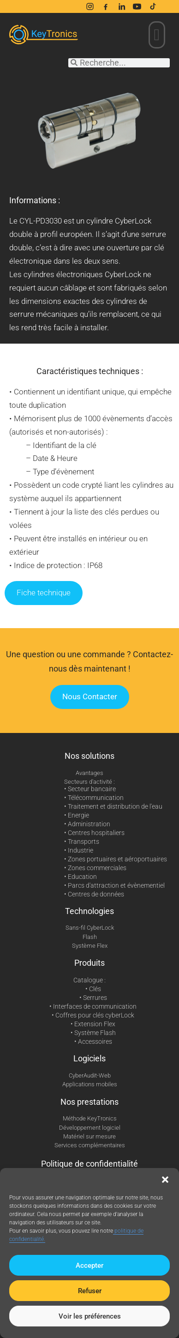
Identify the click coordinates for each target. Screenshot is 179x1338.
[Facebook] (105, 6)
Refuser (89, 1291)
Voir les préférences (90, 1316)
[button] (165, 1179)
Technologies (89, 911)
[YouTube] (137, 6)
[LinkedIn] (121, 6)
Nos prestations (89, 1102)
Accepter (89, 1265)
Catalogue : (89, 980)
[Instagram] (89, 6)
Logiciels (89, 1058)
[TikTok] (152, 6)
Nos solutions (89, 756)
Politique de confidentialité (89, 1163)
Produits (89, 963)
